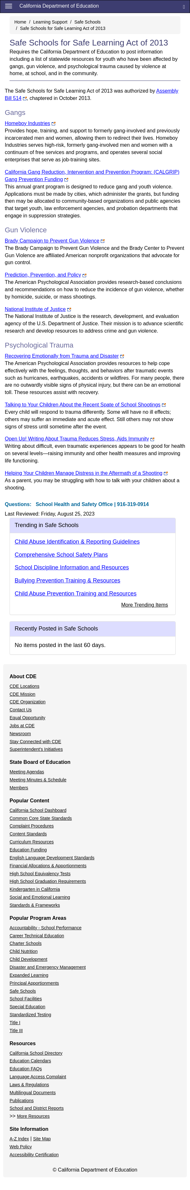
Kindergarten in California (35, 889)
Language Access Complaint (38, 1076)
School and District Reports (37, 1108)
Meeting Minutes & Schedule (38, 779)
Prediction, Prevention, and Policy (43, 275)
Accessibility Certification (34, 1154)
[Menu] (9, 6)
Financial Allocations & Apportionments (48, 865)
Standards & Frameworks (35, 905)
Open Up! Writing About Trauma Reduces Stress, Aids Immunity (77, 438)
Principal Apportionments (34, 983)
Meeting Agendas (27, 771)
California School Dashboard (38, 810)
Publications (22, 1100)
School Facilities (26, 998)
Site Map (42, 1138)
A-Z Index (19, 1138)
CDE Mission (22, 694)
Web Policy (21, 1146)
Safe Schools (87, 22)
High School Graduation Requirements (48, 881)
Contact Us (21, 709)
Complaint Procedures (32, 825)
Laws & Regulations (29, 1084)
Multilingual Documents (33, 1092)
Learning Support (50, 22)
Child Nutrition (24, 951)
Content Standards (28, 833)
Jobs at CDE (22, 725)
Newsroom (20, 733)
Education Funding (28, 849)
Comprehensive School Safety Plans (61, 555)
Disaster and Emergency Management (48, 967)
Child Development (28, 959)
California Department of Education (59, 6)
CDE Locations (24, 686)
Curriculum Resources (32, 841)
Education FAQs (26, 1068)
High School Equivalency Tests (40, 873)
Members (19, 787)
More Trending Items (144, 605)
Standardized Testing (30, 1014)
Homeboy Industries (27, 123)
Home (20, 22)
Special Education (27, 1006)
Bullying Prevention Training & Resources (67, 580)
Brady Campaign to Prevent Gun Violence (52, 240)
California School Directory (36, 1053)
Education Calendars (30, 1060)
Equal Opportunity (27, 717)
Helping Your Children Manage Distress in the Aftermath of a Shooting (84, 473)
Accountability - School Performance (46, 927)
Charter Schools (25, 943)
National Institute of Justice (35, 309)
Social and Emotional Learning (40, 897)
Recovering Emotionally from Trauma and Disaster (62, 356)
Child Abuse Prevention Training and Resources (75, 593)
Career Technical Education (37, 935)
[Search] (183, 6)
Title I (15, 1022)
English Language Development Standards (52, 857)
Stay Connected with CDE (35, 741)
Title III (16, 1030)
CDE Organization (28, 701)
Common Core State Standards (41, 818)
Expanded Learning (29, 975)
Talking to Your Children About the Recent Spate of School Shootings (82, 404)
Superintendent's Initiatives (36, 749)
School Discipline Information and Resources (72, 567)
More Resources (33, 1116)
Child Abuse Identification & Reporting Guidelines (77, 542)
